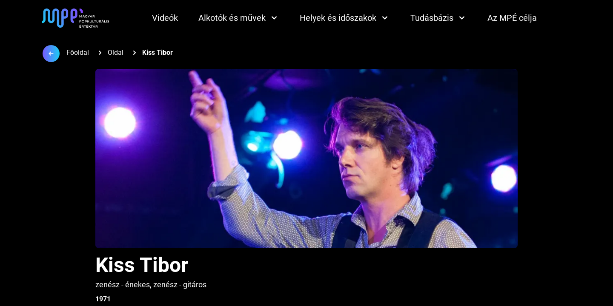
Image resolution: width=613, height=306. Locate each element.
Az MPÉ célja (512, 18)
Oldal (115, 52)
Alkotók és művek (238, 18)
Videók (165, 18)
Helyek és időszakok (345, 18)
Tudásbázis (438, 18)
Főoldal (77, 52)
